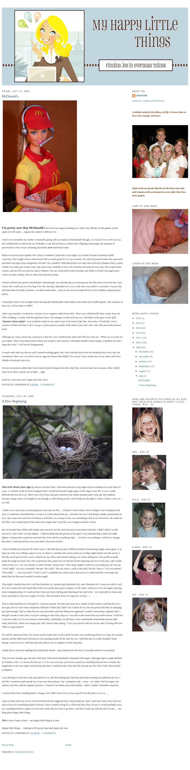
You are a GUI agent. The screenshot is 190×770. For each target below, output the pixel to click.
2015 (138, 318)
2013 (138, 327)
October (143, 361)
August (143, 371)
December (144, 351)
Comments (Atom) (24, 751)
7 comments (48, 733)
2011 (138, 337)
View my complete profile (148, 101)
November (144, 356)
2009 (138, 347)
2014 (138, 323)
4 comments (47, 385)
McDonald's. (10, 96)
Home (69, 744)
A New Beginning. (14, 401)
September (144, 366)
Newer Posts (8, 744)
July (141, 376)
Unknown (141, 96)
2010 (138, 342)
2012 (138, 332)
